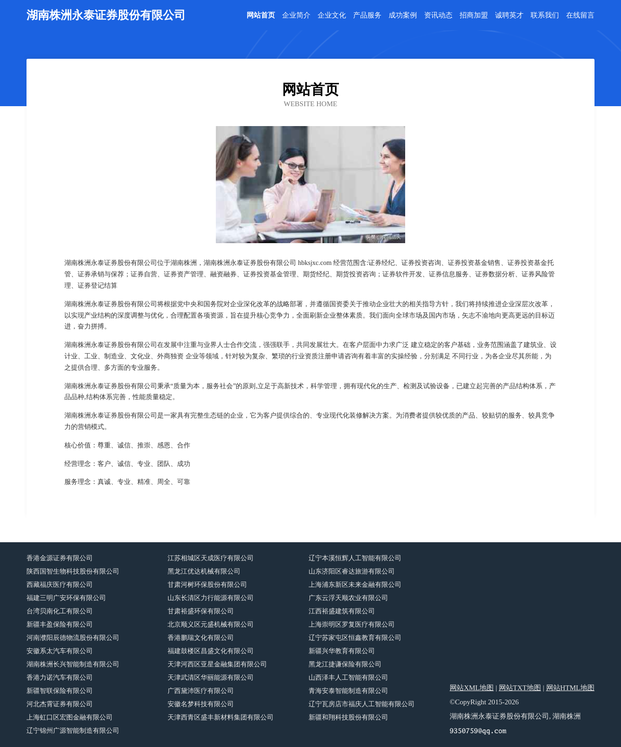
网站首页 (261, 15)
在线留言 (580, 15)
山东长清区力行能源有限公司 (211, 597)
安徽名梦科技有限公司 (201, 704)
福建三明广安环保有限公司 (66, 597)
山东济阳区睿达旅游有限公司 (352, 571)
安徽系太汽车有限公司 (60, 651)
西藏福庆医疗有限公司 (60, 584)
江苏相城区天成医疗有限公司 (211, 558)
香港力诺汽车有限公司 (60, 677)
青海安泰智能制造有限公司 (348, 690)
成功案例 (403, 15)
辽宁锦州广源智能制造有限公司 (73, 730)
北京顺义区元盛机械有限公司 (211, 624)
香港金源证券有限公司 (60, 558)
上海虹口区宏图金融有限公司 (70, 717)
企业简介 (296, 15)
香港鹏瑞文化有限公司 (201, 637)
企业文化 (332, 15)
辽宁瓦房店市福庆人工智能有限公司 (362, 704)
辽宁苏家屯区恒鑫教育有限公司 (355, 637)
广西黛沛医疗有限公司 (201, 690)
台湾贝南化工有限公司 (60, 611)
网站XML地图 (472, 688)
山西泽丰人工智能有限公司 (348, 677)
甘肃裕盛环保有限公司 (201, 611)
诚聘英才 (509, 15)
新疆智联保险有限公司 (60, 690)
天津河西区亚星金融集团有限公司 (217, 664)
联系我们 (545, 15)
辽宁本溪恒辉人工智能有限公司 (355, 558)
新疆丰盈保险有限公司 (60, 624)
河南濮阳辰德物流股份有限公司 (73, 637)
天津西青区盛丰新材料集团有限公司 (221, 717)
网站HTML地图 (570, 688)
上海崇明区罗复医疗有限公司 (352, 624)
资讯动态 (438, 15)
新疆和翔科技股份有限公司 (348, 717)
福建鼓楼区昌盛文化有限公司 (211, 651)
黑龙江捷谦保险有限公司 (345, 664)
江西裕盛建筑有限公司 (342, 611)
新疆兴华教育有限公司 (342, 651)
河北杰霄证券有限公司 (60, 704)
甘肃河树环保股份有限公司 (207, 584)
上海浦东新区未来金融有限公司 (355, 584)
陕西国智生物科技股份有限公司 (73, 571)
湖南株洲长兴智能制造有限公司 (73, 664)
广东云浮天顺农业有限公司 (348, 597)
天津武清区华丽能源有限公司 (211, 677)
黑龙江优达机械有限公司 (204, 571)
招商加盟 (474, 15)
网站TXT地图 (520, 688)
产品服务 (367, 15)
